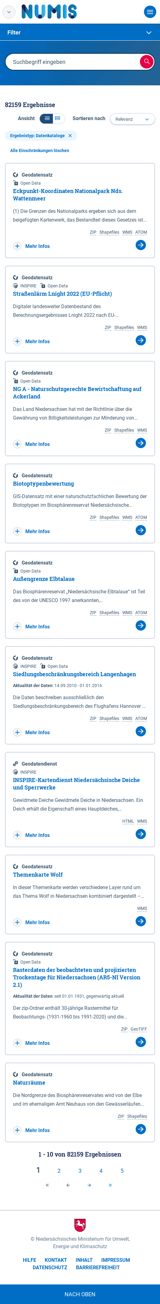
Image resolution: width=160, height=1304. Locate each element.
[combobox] (132, 118)
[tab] (80, 32)
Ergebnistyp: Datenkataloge (41, 135)
